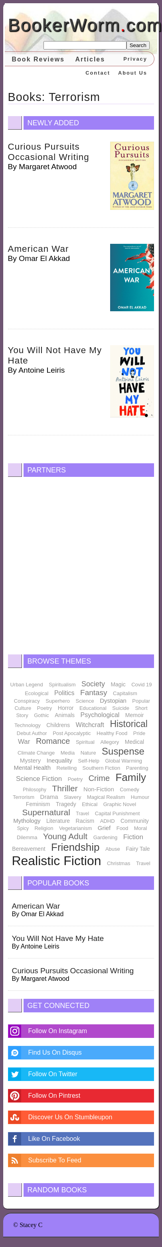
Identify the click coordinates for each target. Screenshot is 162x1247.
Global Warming (123, 761)
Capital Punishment (117, 813)
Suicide (120, 708)
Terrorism (23, 797)
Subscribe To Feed (54, 1160)
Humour (140, 797)
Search (138, 45)
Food (122, 828)
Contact (97, 73)
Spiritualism (62, 685)
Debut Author (32, 733)
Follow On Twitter (52, 1074)
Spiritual (85, 742)
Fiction (133, 837)
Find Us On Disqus (55, 1052)
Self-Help (88, 761)
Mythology (26, 820)
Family (130, 777)
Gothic (41, 715)
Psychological (100, 714)
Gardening (105, 837)
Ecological (36, 693)
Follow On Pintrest (54, 1095)
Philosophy (34, 789)
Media (68, 753)
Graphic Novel (119, 804)
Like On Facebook (54, 1138)
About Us (132, 73)
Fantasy (93, 692)
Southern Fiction (102, 768)
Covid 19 (141, 685)
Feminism (38, 804)
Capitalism (125, 693)
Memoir (134, 715)
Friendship (75, 847)
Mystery (30, 760)
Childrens (58, 725)
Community (135, 821)
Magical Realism (106, 797)
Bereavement (28, 849)
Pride (139, 733)
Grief (104, 827)
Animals (65, 715)
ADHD (107, 821)
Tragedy (66, 804)
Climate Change (36, 753)
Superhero (57, 701)
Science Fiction (39, 779)
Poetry (44, 708)
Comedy (129, 789)
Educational (93, 708)
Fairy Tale (138, 849)
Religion (43, 828)
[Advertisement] (75, 563)
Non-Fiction (98, 789)
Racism (85, 821)
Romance (53, 741)
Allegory (109, 742)
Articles (90, 59)
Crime (99, 778)
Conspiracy (27, 701)
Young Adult (65, 836)
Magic (118, 684)
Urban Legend (26, 685)
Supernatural (46, 812)
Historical (129, 724)
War (24, 741)
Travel (82, 813)
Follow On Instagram (57, 1031)
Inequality (59, 760)
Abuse (112, 849)
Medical (134, 742)
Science (84, 701)
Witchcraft (90, 724)
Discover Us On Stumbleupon (70, 1117)
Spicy (23, 828)
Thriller (64, 788)
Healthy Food (112, 733)
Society (93, 684)
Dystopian (113, 700)
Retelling (67, 768)
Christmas (118, 863)
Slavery (72, 797)
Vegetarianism (75, 828)
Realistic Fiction (56, 861)
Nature (88, 753)
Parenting (137, 768)
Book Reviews (38, 59)
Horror (66, 708)
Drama (49, 796)
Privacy (135, 59)
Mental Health (32, 767)
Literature (58, 821)
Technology (27, 725)
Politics (64, 693)
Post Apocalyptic (72, 733)
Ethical (89, 804)
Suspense (123, 751)
